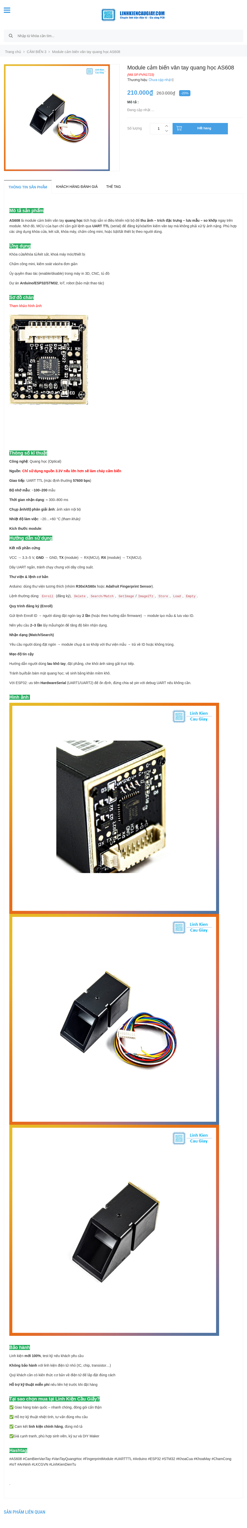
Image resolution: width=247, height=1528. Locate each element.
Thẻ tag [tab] (113, 187)
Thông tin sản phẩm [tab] (28, 187)
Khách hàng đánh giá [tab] (77, 187)
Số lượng (134, 127)
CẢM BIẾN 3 (37, 52)
